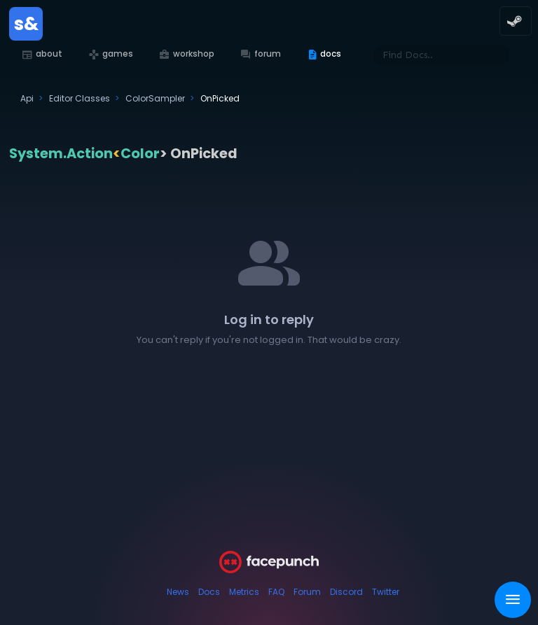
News (178, 592)
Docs (209, 592)
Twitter (385, 592)
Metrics (244, 592)
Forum (307, 592)
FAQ (276, 592)
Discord (346, 592)
